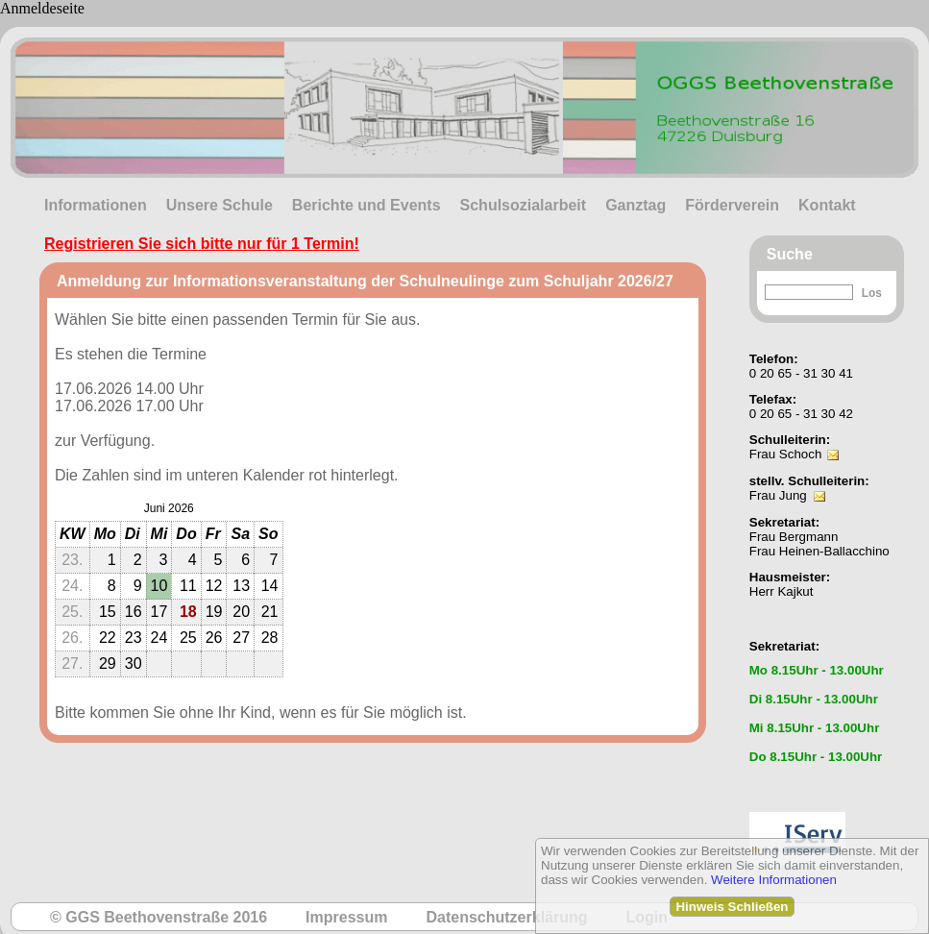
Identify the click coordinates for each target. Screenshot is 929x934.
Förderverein (732, 205)
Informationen (95, 205)
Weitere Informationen (774, 880)
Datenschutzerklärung (506, 917)
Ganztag (635, 205)
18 (188, 611)
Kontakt (827, 205)
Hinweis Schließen (731, 906)
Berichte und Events (366, 205)
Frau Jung (778, 495)
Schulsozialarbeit (523, 205)
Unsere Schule (219, 205)
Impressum (346, 917)
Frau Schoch (785, 454)
